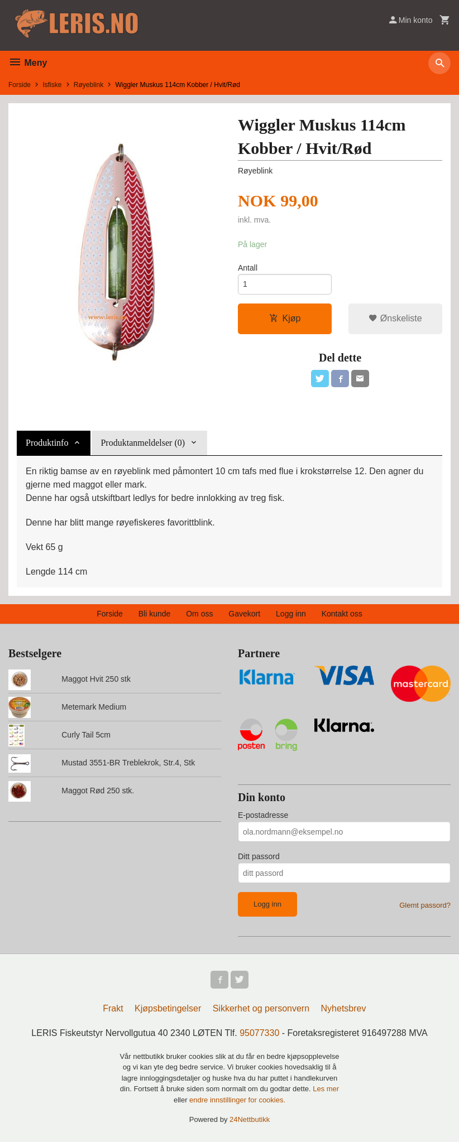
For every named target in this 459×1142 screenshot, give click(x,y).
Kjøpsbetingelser (168, 1008)
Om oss (199, 613)
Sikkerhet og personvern (261, 1008)
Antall (247, 267)
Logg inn (291, 613)
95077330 (259, 1033)
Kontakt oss (342, 613)
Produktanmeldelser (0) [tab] (143, 442)
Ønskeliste (395, 318)
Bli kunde (154, 613)
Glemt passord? (425, 905)
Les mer (326, 1089)
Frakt (113, 1008)
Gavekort (244, 613)
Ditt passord (259, 856)
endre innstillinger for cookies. (237, 1100)
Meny (27, 63)
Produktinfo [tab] (47, 442)
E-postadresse (263, 815)
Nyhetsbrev (343, 1008)
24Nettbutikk (250, 1119)
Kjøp (285, 318)
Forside (19, 85)
